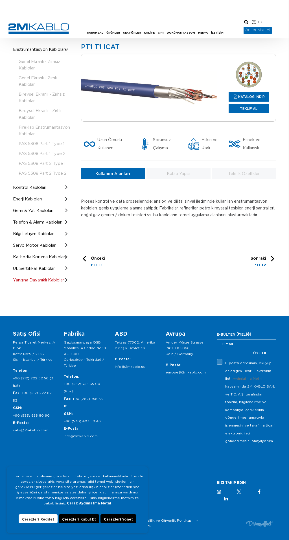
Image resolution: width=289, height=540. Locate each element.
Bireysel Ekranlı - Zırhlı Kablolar (40, 113)
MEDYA (203, 32)
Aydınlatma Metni (247, 378)
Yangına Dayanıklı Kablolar (38, 279)
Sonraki (258, 262)
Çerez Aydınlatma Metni (89, 503)
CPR (161, 32)
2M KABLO (38, 28)
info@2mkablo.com (81, 436)
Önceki (98, 262)
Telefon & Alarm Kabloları (37, 222)
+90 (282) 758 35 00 (82, 384)
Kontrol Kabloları (29, 187)
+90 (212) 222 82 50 (31, 378)
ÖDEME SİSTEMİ (257, 30)
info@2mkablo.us (130, 366)
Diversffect (259, 523)
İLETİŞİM (217, 32)
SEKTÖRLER (132, 32)
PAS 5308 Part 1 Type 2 (42, 153)
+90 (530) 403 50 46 (82, 421)
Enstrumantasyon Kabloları (39, 49)
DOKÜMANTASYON (181, 32)
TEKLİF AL (248, 108)
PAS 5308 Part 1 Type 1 (41, 143)
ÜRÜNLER (113, 32)
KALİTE (149, 32)
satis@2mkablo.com (30, 430)
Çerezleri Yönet (118, 519)
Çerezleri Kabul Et (79, 519)
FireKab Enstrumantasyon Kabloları (44, 130)
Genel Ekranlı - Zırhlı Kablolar (38, 81)
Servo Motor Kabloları (34, 245)
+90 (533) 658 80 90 (31, 415)
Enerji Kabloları (27, 198)
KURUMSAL (95, 32)
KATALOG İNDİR (251, 97)
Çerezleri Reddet (38, 519)
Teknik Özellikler (244, 173)
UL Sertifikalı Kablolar (34, 268)
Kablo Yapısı (178, 173)
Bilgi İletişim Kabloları (33, 233)
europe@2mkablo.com (186, 372)
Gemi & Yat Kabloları (33, 210)
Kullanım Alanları (112, 173)
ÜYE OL (260, 353)
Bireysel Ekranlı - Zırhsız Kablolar (42, 97)
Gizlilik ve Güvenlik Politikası (168, 520)
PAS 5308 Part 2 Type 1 (42, 163)
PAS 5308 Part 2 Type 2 (43, 173)
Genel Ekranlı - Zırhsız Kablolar (39, 64)
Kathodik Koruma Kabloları (39, 256)
